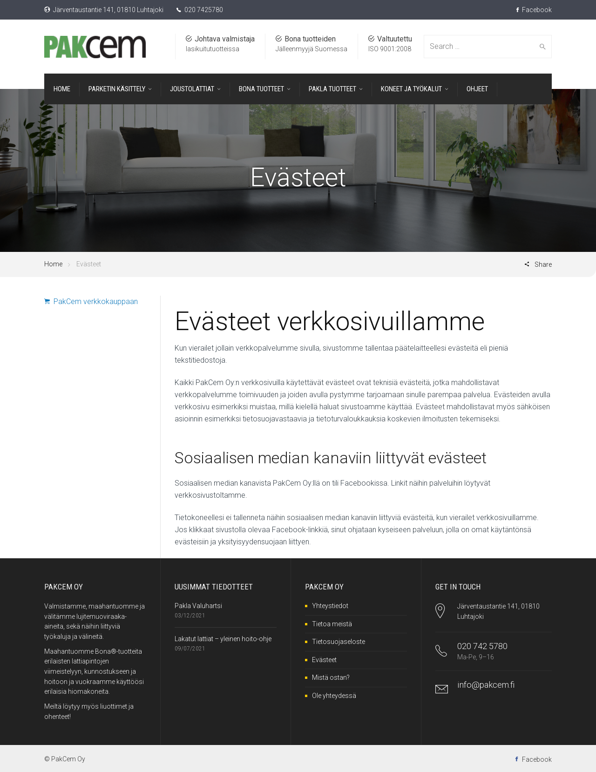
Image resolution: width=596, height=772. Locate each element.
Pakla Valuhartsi (198, 605)
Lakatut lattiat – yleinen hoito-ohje (223, 639)
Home (53, 264)
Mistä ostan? (331, 677)
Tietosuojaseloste (338, 641)
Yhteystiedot (330, 605)
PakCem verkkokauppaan (91, 301)
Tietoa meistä (332, 624)
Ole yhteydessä (334, 695)
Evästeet (324, 660)
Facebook (534, 10)
